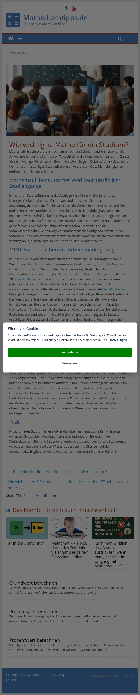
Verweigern (70, 363)
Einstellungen (118, 340)
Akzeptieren (70, 352)
